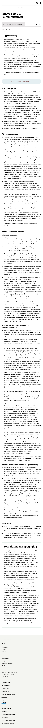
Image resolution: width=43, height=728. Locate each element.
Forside (3, 7)
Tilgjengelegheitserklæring (8, 714)
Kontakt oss (4, 697)
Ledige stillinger (5, 691)
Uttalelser (8, 7)
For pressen (4, 700)
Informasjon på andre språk (8, 720)
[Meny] (40, 3)
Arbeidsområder (5, 688)
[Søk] (37, 3)
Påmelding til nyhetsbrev (8, 723)
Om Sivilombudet (6, 685)
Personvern (4, 711)
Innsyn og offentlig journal (8, 694)
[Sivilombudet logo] (6, 3)
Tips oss (4, 702)
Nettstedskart (5, 717)
